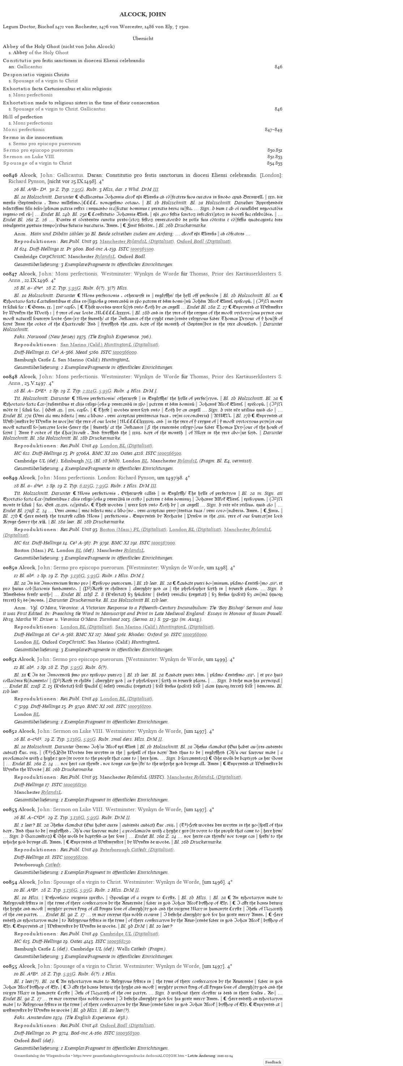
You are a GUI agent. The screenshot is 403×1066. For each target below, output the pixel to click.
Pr (69, 249)
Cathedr (53, 865)
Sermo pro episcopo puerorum (47, 143)
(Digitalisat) (137, 241)
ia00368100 (139, 706)
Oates (126, 453)
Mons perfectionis (32, 95)
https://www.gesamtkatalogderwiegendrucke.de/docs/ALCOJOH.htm (128, 1055)
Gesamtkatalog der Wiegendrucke (42, 1055)
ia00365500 (142, 249)
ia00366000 (125, 352)
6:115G (86, 486)
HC (17, 453)
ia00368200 (75, 857)
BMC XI (101, 453)
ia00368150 (75, 785)
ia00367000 (163, 543)
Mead (81, 352)
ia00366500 (169, 453)
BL (145, 461)
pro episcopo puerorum (38, 150)
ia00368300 (128, 1033)
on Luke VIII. (29, 156)
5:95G (74, 288)
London (270, 175)
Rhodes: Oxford (145, 634)
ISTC (124, 249)
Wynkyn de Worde (156, 273)
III (155, 189)
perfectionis (23, 129)
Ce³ (55, 352)
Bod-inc (94, 249)
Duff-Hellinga (44, 249)
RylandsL (105, 256)
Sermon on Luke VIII (78, 731)
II (160, 739)
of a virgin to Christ (37, 163)
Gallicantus (29, 67)
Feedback (273, 1062)
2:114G (90, 391)
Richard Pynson (26, 181)
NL (88, 461)
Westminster (115, 273)
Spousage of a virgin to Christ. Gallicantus (59, 109)
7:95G (78, 189)
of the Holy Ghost (40, 52)
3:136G (77, 576)
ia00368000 (195, 634)
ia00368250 (118, 941)
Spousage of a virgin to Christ (45, 81)
